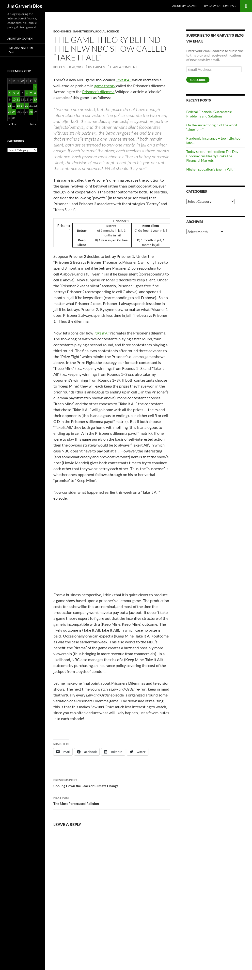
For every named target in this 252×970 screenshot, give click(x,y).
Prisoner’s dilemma (98, 91)
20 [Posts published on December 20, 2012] (26, 105)
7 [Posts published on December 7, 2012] (31, 93)
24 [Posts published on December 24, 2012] (14, 112)
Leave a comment (123, 67)
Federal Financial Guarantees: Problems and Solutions (209, 114)
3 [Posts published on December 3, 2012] (14, 93)
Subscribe (198, 80)
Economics (62, 31)
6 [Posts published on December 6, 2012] (27, 93)
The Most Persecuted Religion (111, 800)
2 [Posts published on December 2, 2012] (10, 93)
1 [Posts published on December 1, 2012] (35, 87)
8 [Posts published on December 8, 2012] (35, 93)
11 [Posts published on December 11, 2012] (18, 99)
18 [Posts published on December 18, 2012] (18, 105)
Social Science (107, 31)
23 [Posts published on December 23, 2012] (9, 112)
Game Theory (83, 31)
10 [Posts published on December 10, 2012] (14, 99)
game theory (104, 85)
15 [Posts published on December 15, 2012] (35, 99)
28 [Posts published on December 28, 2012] (31, 112)
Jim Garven (96, 67)
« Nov (12, 124)
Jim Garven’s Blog (24, 6)
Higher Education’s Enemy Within (211, 169)
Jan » (33, 124)
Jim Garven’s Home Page (220, 5)
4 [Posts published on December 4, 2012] (18, 93)
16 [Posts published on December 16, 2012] (9, 105)
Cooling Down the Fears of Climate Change (111, 782)
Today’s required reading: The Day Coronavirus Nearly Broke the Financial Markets (212, 155)
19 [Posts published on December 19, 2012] (22, 105)
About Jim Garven (184, 5)
